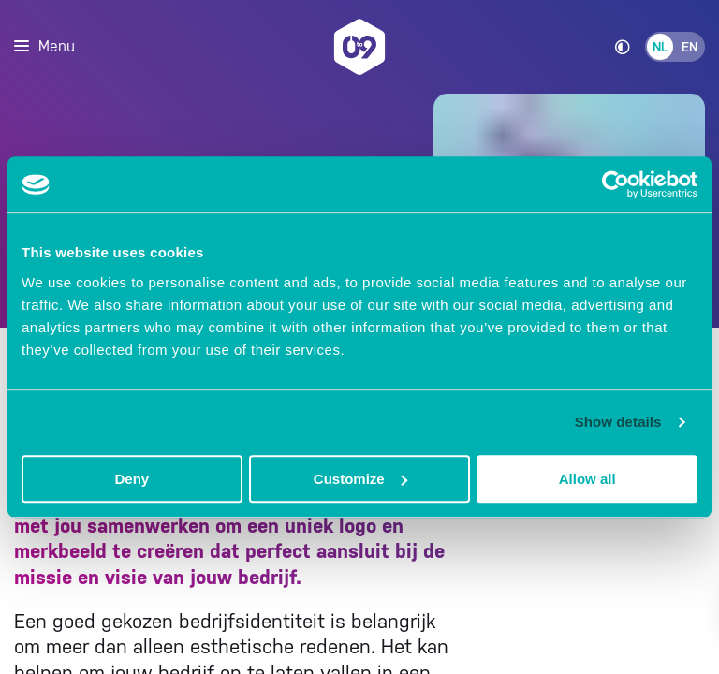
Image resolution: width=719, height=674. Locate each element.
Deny (131, 479)
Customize (360, 479)
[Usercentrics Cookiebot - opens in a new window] (615, 184)
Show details (618, 422)
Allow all (587, 479)
